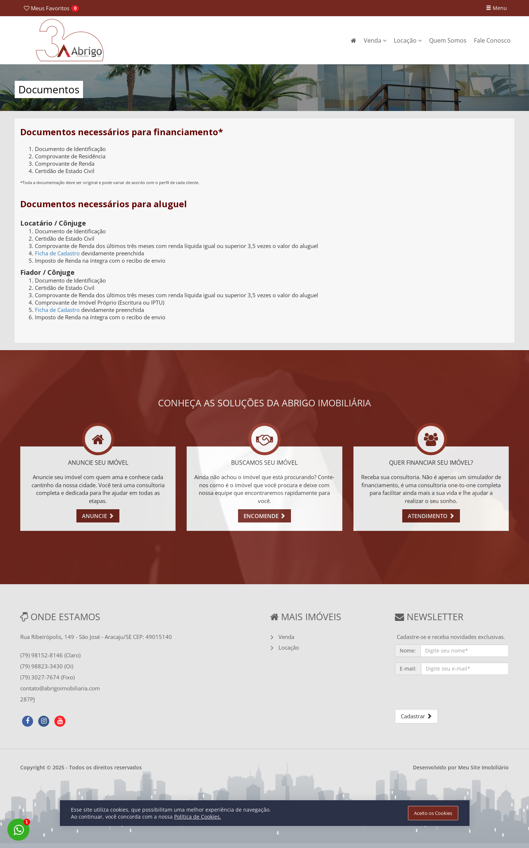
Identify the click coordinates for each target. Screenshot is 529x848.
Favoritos (46, 8)
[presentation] (451, 694)
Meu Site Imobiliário (483, 767)
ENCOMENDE (264, 516)
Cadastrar (416, 716)
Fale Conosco (492, 40)
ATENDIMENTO (431, 516)
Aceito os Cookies (433, 813)
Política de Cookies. (197, 816)
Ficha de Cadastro (57, 253)
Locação (408, 40)
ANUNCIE (98, 516)
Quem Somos (448, 40)
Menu (496, 7)
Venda (375, 40)
